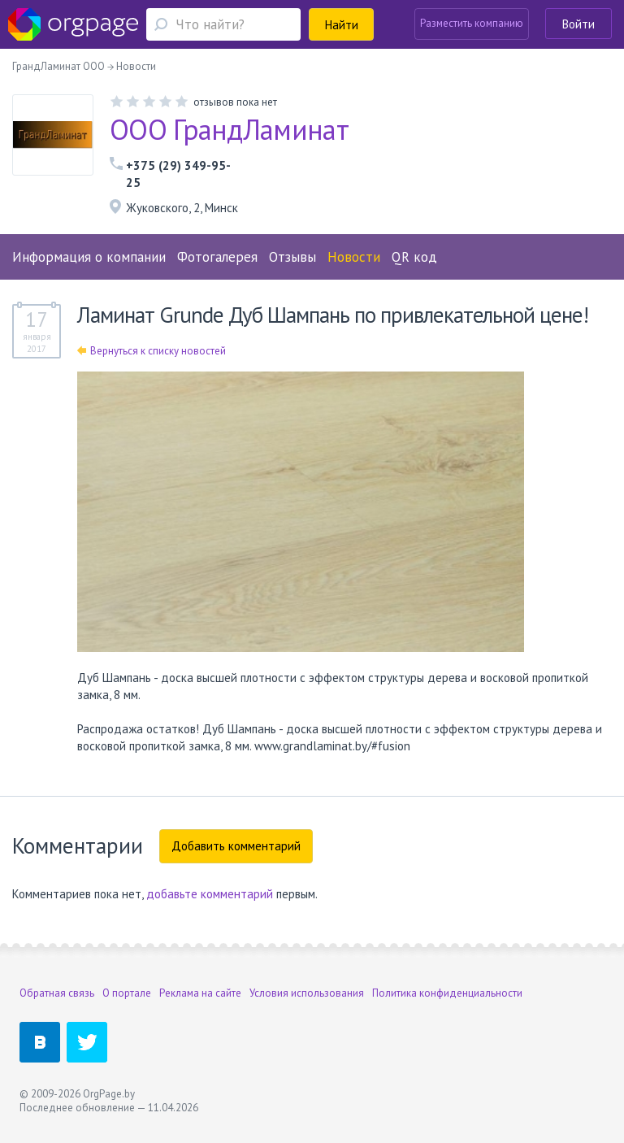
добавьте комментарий (209, 894)
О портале (126, 993)
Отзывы (292, 257)
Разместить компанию (471, 23)
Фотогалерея (217, 257)
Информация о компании (89, 257)
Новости (353, 257)
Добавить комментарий (236, 846)
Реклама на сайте (200, 993)
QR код (414, 257)
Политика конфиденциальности (447, 993)
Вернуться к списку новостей (151, 351)
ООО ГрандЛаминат (229, 129)
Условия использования (306, 993)
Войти (578, 24)
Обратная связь (57, 993)
